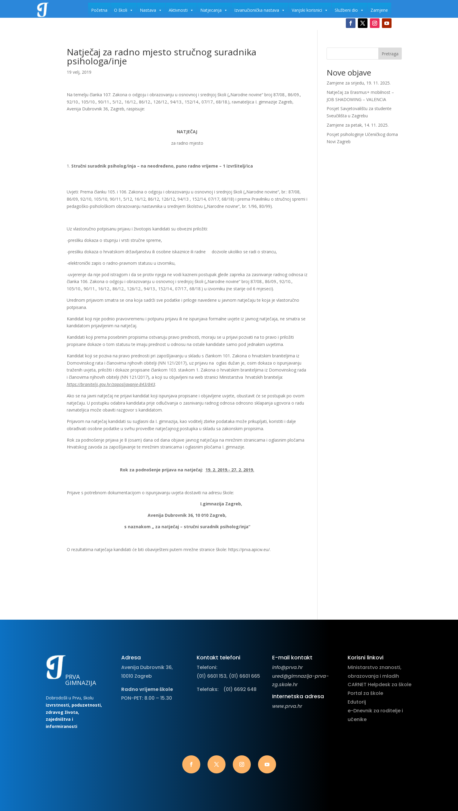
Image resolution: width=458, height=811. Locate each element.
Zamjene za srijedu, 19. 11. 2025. (359, 83)
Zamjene (379, 10)
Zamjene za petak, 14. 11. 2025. (358, 125)
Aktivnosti (181, 10)
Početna (99, 10)
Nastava (151, 10)
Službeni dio (349, 10)
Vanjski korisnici (310, 10)
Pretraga (390, 54)
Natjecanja (214, 10)
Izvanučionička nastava (259, 10)
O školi (123, 10)
